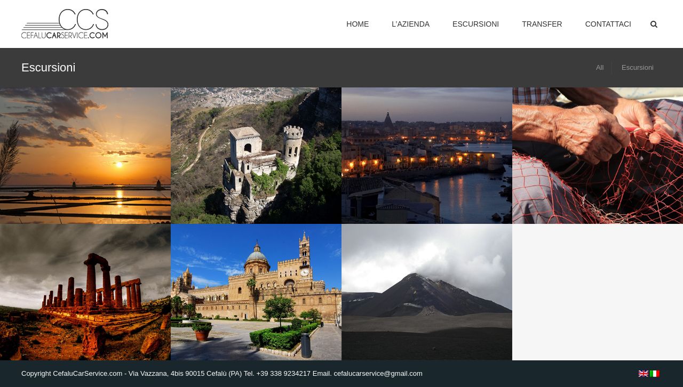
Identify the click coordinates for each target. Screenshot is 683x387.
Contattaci (608, 24)
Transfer (542, 24)
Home (357, 24)
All (599, 67)
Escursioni (475, 24)
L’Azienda (411, 24)
